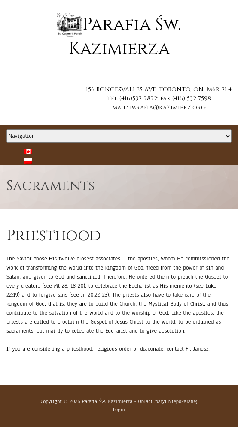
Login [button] (119, 409)
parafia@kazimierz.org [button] (168, 107)
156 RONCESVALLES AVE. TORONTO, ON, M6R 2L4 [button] (159, 89)
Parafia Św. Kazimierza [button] (107, 401)
